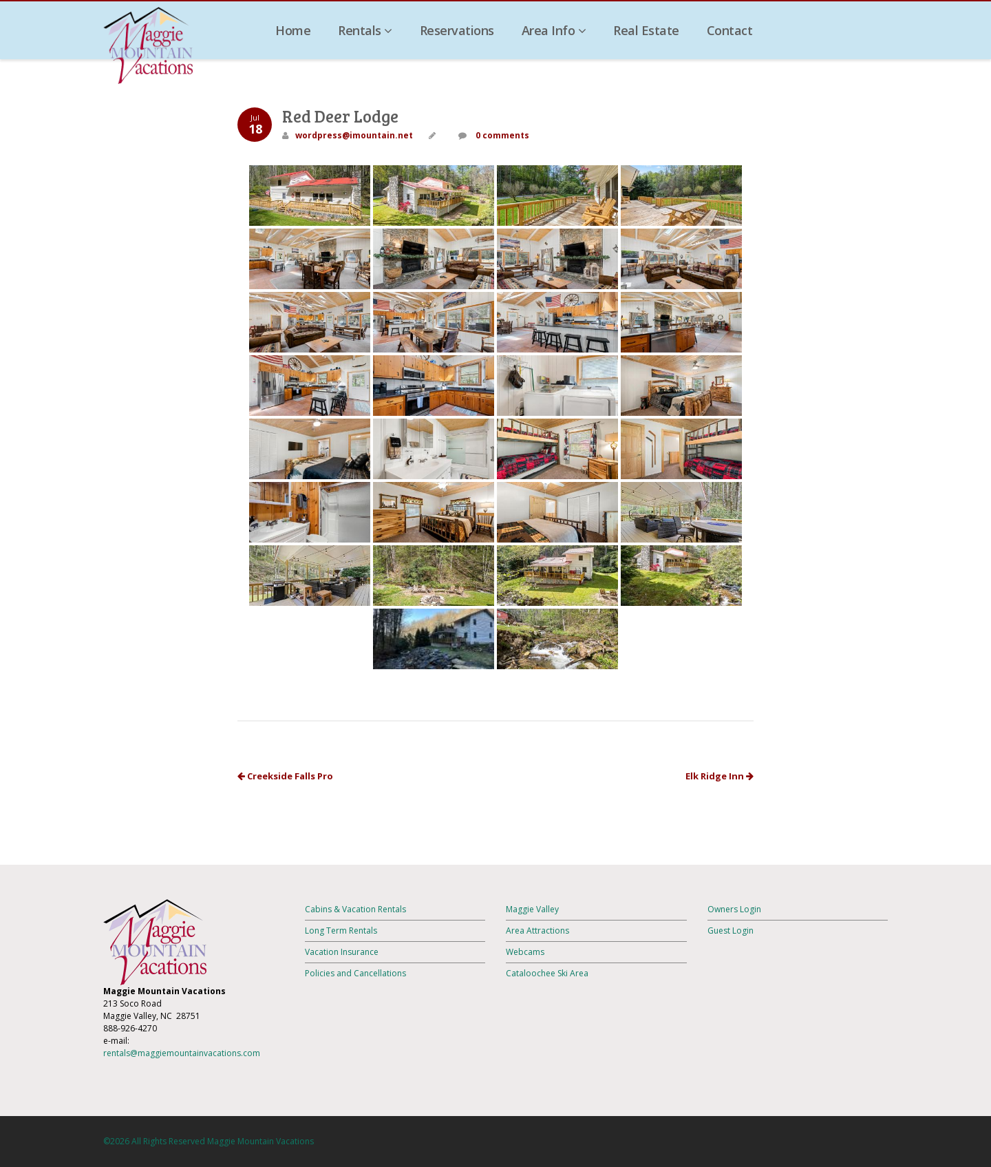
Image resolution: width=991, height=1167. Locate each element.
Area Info (554, 30)
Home (292, 30)
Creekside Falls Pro (285, 776)
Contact (730, 30)
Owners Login (734, 909)
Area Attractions (537, 930)
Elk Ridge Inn (719, 776)
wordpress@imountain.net (354, 135)
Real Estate (646, 30)
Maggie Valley (532, 909)
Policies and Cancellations (355, 973)
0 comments (501, 135)
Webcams (525, 952)
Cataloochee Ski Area (547, 973)
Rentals (365, 30)
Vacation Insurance (342, 952)
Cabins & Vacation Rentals (355, 909)
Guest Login (730, 930)
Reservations (457, 30)
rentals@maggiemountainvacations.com (181, 1053)
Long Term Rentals (341, 930)
